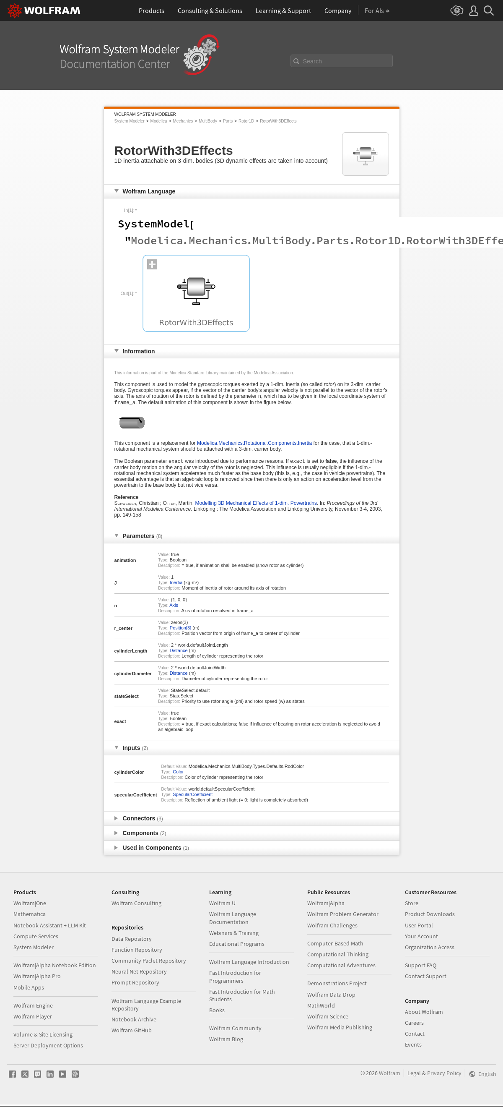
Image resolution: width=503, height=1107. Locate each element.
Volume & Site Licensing (43, 1037)
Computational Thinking (337, 957)
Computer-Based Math (335, 946)
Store (411, 905)
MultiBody (208, 121)
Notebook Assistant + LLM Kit (49, 928)
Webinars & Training (234, 935)
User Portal (419, 928)
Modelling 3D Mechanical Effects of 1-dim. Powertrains (256, 506)
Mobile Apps (28, 990)
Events (413, 1047)
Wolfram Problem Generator (343, 916)
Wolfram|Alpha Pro (37, 978)
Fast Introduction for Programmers (235, 979)
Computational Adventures (341, 967)
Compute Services (35, 939)
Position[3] (180, 630)
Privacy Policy (444, 1075)
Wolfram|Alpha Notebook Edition (54, 967)
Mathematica (29, 916)
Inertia (176, 584)
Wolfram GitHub (131, 1033)
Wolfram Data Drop (331, 997)
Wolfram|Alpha (326, 905)
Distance (179, 652)
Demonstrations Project (337, 986)
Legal (414, 1075)
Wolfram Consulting (136, 905)
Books (217, 1012)
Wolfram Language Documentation (232, 920)
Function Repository (136, 952)
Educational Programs (236, 946)
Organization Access (429, 949)
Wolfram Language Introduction (249, 964)
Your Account (421, 939)
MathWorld (321, 1008)
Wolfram (389, 1075)
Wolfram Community (235, 1030)
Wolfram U (222, 905)
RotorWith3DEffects (278, 121)
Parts (228, 121)
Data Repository (131, 941)
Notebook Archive (133, 1022)
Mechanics (183, 121)
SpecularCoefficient (193, 796)
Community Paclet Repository (148, 963)
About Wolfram (424, 1014)
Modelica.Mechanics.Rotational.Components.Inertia (254, 445)
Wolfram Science (327, 1019)
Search (312, 61)
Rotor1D (246, 121)
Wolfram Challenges (332, 928)
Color (178, 774)
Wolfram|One (29, 905)
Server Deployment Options (48, 1048)
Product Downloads (430, 916)
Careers (414, 1025)
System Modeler (129, 121)
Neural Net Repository (139, 974)
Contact (415, 1036)
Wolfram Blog (226, 1041)
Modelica (158, 121)
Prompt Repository (135, 985)
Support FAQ (420, 967)
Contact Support (425, 978)
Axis (173, 607)
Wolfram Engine (33, 1008)
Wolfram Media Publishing (339, 1030)
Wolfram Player (32, 1019)
